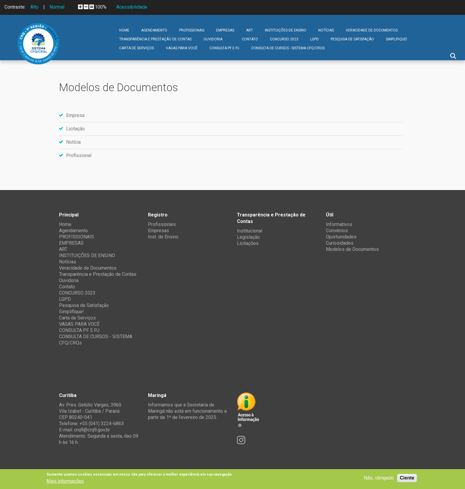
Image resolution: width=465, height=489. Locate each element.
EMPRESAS (225, 30)
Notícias (326, 30)
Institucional (249, 231)
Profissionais (162, 224)
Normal (57, 7)
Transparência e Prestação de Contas (155, 39)
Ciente (407, 477)
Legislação (248, 237)
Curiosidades (339, 243)
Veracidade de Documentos (372, 30)
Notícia (73, 142)
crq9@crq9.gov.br (92, 430)
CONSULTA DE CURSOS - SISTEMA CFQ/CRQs (288, 48)
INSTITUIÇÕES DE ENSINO (285, 30)
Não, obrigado (379, 477)
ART (249, 30)
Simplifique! (396, 39)
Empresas (158, 230)
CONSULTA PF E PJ (224, 48)
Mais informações (65, 481)
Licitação (75, 129)
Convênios (337, 230)
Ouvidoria (212, 39)
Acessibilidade (131, 7)
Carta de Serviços (136, 48)
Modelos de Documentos (352, 249)
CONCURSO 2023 (284, 39)
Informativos (339, 224)
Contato (250, 39)
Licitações (248, 243)
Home (124, 30)
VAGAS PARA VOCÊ (182, 48)
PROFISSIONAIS (191, 30)
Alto (34, 7)
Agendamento (154, 30)
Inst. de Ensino (163, 237)
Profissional (78, 155)
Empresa (75, 115)
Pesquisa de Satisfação (352, 39)
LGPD (314, 39)
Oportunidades (341, 237)
